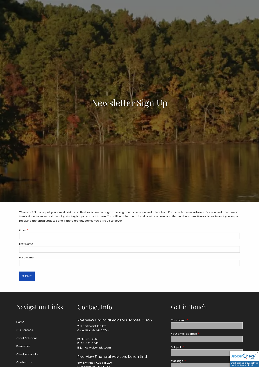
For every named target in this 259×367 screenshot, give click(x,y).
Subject (190, 347)
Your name (192, 320)
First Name (26, 244)
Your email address (197, 334)
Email (36, 230)
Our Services (24, 330)
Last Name (26, 257)
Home (20, 322)
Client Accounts (27, 354)
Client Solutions (26, 338)
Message (191, 361)
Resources (23, 346)
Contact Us (24, 362)
